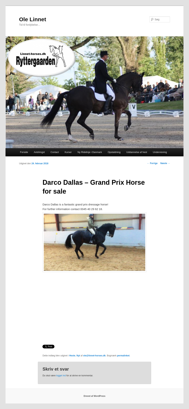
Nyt (78, 355)
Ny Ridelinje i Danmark (90, 152)
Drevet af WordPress (94, 396)
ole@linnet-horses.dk (94, 355)
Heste (72, 355)
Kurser (68, 152)
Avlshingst (39, 152)
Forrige (152, 163)
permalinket (123, 355)
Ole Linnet (32, 19)
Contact (55, 152)
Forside (24, 152)
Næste (165, 163)
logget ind (61, 375)
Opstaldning (114, 152)
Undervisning (160, 152)
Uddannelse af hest (136, 152)
